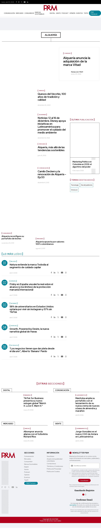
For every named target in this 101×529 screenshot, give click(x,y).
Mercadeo (19, 13)
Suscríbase (50, 456)
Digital (52, 13)
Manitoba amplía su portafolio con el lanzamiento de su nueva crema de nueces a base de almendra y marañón (87, 404)
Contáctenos (51, 464)
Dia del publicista (86, 185)
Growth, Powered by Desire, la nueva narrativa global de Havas (29, 330)
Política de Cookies (53, 472)
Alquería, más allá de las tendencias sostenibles (51, 149)
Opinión (72, 13)
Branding (28, 395)
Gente (58, 13)
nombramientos (82, 428)
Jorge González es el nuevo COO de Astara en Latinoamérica (86, 434)
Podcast (65, 13)
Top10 (86, 13)
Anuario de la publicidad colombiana (54, 460)
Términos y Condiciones (55, 466)
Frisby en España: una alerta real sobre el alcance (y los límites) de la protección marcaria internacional (31, 287)
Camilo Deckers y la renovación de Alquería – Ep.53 (52, 174)
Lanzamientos (81, 395)
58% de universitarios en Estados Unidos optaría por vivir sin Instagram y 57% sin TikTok (32, 309)
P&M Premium (94, 13)
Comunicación (9, 13)
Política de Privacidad (54, 469)
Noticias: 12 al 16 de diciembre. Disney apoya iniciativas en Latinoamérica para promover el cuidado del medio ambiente (52, 125)
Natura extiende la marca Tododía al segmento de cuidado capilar (29, 266)
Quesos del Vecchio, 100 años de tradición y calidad (52, 96)
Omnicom (74, 190)
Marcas (41, 90)
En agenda (42, 114)
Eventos (79, 13)
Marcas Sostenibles (39, 13)
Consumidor (29, 13)
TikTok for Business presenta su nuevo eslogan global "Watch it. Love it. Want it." (35, 402)
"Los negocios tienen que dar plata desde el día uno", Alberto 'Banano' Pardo (32, 350)
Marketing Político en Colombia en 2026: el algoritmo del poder (82, 164)
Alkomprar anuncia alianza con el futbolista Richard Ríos (36, 434)
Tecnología (74, 185)
